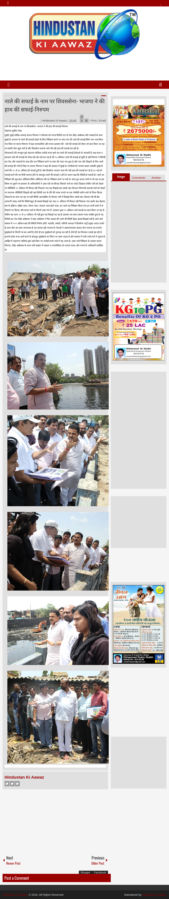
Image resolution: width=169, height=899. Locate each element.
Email (101, 120)
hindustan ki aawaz (154, 894)
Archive (156, 177)
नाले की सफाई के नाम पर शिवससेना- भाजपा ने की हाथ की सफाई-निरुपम (55, 105)
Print (93, 120)
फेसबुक (121, 176)
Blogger (85, 872)
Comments (138, 177)
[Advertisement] (84, 68)
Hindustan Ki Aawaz (55, 120)
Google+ (17, 783)
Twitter (12, 783)
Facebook (7, 783)
